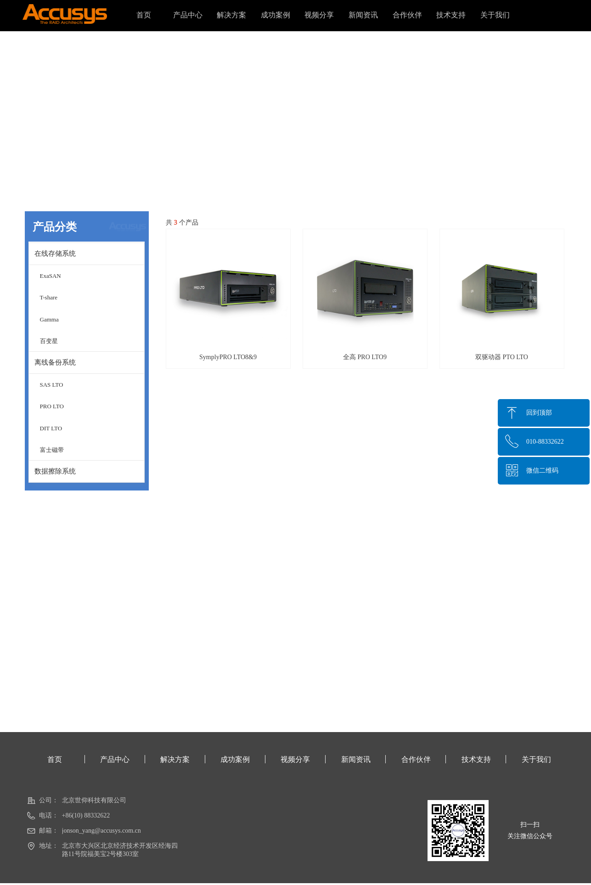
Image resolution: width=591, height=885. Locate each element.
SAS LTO (51, 384)
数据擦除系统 (55, 471)
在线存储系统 (55, 253)
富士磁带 (52, 449)
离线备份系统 (55, 362)
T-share (49, 297)
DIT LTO (51, 428)
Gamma (49, 319)
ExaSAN (50, 275)
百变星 (49, 341)
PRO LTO (52, 406)
